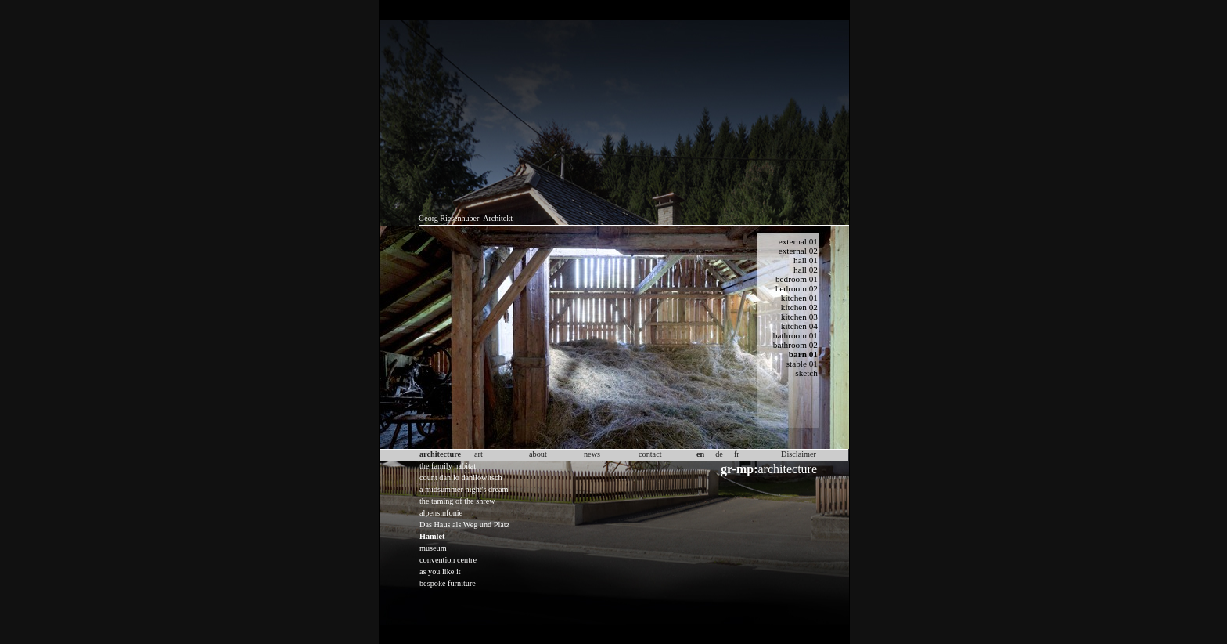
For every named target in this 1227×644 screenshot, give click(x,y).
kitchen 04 (799, 326)
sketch (806, 373)
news (592, 454)
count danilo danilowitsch (460, 477)
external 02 (798, 250)
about (538, 454)
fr (736, 454)
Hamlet (431, 536)
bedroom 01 (796, 279)
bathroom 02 (795, 344)
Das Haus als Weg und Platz (464, 524)
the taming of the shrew (457, 501)
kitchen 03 (799, 316)
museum (433, 548)
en (700, 454)
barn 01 (803, 354)
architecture (769, 469)
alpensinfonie (440, 512)
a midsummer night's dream (464, 489)
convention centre (448, 559)
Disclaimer (798, 454)
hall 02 (805, 269)
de (719, 454)
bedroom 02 (796, 288)
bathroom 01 (795, 335)
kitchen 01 (799, 297)
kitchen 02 (799, 307)
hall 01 (805, 260)
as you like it (440, 571)
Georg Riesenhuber (449, 218)
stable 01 (802, 363)
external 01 (798, 241)
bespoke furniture (447, 583)
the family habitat (447, 465)
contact (650, 454)
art (478, 454)
